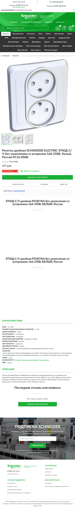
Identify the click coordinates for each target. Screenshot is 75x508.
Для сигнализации (33, 46)
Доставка (49, 469)
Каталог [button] (13, 22)
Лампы (47, 42)
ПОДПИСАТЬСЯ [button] (37, 445)
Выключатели (18, 34)
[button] (19, 6)
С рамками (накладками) (30, 360)
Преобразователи (19, 38)
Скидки (49, 483)
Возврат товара (51, 475)
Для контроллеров (51, 46)
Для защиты (36, 50)
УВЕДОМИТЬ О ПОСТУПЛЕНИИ (37, 177)
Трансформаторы (60, 42)
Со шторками (44, 360)
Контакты (60, 22)
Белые (9, 362)
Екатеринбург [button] (19, 191)
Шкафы (42, 38)
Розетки (6, 34)
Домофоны (36, 42)
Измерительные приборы (13, 46)
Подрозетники (64, 38)
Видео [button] (63, 184)
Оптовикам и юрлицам (31, 22)
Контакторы (59, 34)
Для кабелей (22, 50)
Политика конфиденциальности (57, 486)
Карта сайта (13, 486)
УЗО (6, 38)
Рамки (48, 34)
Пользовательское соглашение (19, 493)
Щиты (69, 34)
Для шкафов (67, 46)
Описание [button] (44, 184)
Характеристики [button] (18, 184)
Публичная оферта (15, 489)
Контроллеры (13, 42)
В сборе (18, 360)
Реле (40, 34)
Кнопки (32, 38)
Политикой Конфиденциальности (48, 450)
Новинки (49, 22)
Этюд (10, 358)
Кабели (25, 42)
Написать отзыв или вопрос (37, 404)
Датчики (51, 38)
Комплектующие (50, 50)
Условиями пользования (34, 452)
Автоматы (31, 34)
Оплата (49, 472)
